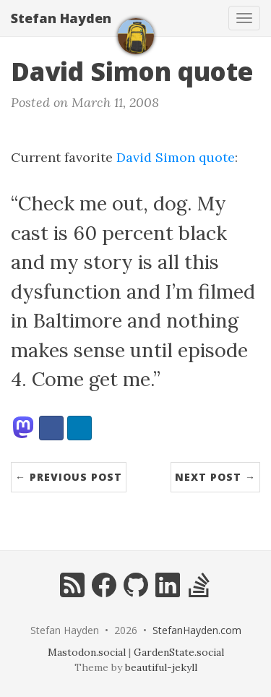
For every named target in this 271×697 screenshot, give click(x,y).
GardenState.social (179, 652)
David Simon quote (175, 157)
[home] (136, 36)
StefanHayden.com (196, 630)
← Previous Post (68, 477)
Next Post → (215, 477)
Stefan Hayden (61, 18)
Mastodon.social (87, 652)
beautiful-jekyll (161, 667)
